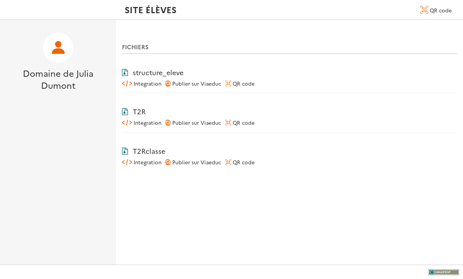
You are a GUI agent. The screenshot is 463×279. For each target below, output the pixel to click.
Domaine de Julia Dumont (58, 79)
